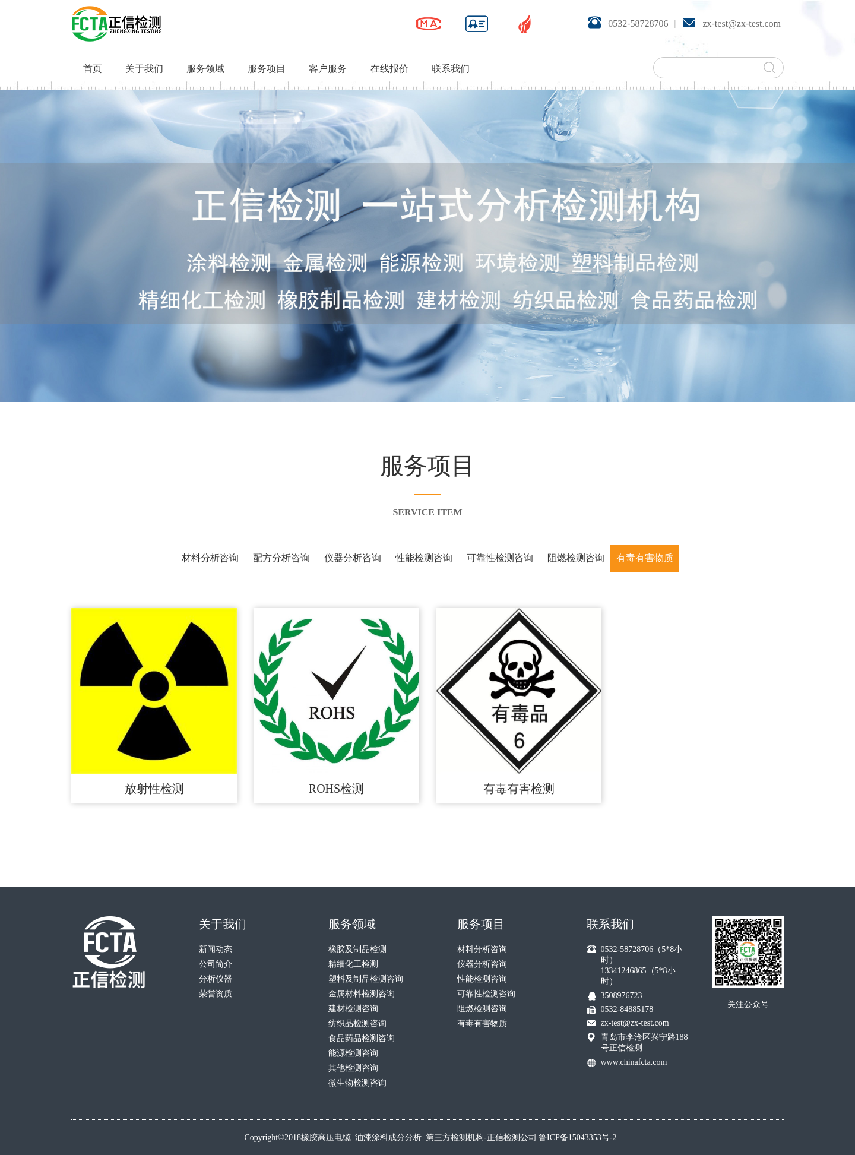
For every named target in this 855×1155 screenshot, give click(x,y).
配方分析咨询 (281, 558)
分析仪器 (215, 978)
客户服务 (328, 53)
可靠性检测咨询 (500, 558)
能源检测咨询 (353, 1053)
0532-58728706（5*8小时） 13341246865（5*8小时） (642, 965)
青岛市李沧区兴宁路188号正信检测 (644, 1042)
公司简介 (215, 964)
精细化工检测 (353, 964)
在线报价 (389, 53)
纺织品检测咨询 (357, 1023)
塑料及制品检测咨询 (365, 978)
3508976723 (621, 995)
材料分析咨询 (210, 558)
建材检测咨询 (353, 1008)
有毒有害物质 (644, 558)
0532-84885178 (627, 1009)
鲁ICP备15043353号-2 (577, 1137)
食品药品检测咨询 (361, 1038)
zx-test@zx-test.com (635, 1022)
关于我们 (144, 53)
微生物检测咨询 (357, 1082)
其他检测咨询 (353, 1068)
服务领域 (205, 53)
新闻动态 (215, 949)
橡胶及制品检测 (357, 949)
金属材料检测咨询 (361, 993)
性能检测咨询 (423, 558)
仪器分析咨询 (352, 558)
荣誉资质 (215, 993)
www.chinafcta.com (634, 1062)
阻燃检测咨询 (575, 558)
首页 (92, 53)
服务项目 (267, 53)
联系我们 (451, 53)
